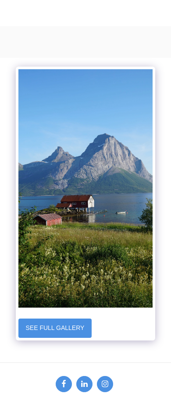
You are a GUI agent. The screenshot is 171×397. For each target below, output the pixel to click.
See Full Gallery (54, 327)
